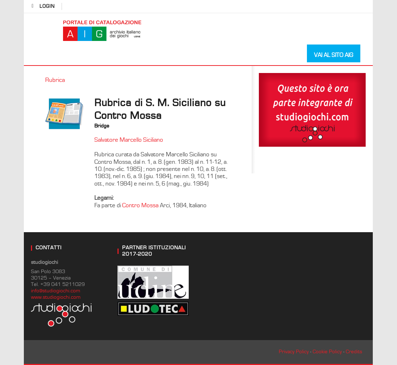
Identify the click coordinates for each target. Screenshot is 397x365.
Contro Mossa (140, 205)
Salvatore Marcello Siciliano (128, 140)
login (47, 6)
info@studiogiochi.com (55, 291)
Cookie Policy (327, 352)
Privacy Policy (294, 352)
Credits (354, 352)
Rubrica (55, 80)
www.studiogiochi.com (55, 297)
